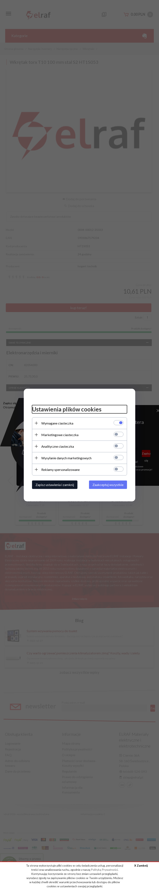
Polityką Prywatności (104, 869)
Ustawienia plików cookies (66, 409)
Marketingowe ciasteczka (59, 435)
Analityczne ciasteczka (57, 446)
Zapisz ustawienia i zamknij (55, 485)
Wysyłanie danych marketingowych (66, 458)
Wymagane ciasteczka (57, 423)
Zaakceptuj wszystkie (108, 485)
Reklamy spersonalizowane (60, 470)
